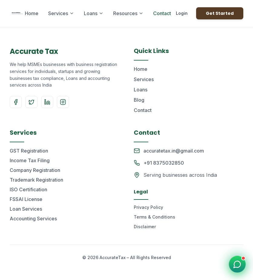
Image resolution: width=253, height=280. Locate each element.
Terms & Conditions (154, 216)
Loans (94, 13)
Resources (128, 13)
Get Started (220, 13)
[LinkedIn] (47, 102)
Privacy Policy (148, 207)
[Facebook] (16, 102)
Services (61, 13)
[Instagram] (63, 102)
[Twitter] (31, 102)
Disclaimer (145, 226)
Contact (162, 13)
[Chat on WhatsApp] (237, 264)
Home (31, 13)
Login (182, 13)
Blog (139, 100)
